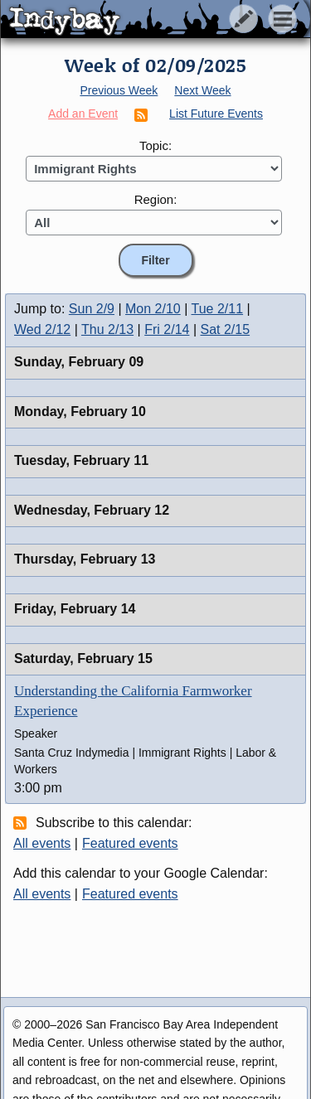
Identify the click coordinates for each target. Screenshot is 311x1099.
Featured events (130, 843)
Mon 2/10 (153, 309)
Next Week (202, 90)
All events (41, 843)
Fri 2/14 (166, 329)
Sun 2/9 (91, 309)
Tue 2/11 (218, 309)
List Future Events (216, 113)
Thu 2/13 (107, 329)
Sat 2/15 (225, 329)
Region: (155, 199)
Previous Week (119, 90)
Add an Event (83, 113)
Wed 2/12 (42, 329)
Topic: (155, 145)
